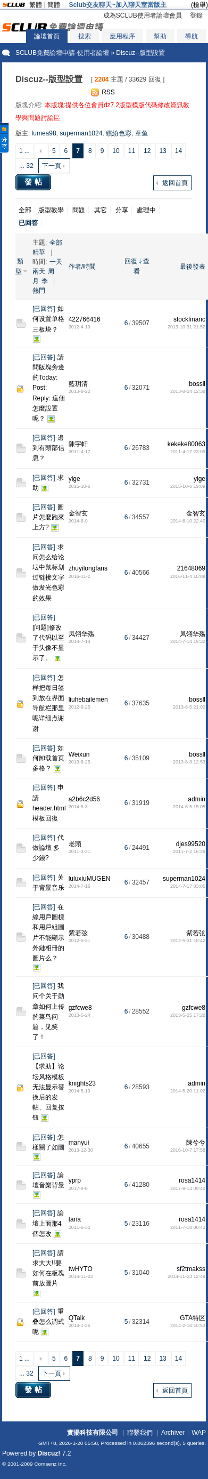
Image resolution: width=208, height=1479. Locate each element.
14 (178, 151)
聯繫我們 (140, 1432)
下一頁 (51, 166)
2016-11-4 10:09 (187, 576)
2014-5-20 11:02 (187, 1091)
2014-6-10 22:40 (187, 521)
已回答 (43, 308)
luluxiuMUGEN (90, 878)
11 (131, 151)
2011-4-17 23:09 (187, 451)
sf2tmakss (191, 1269)
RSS (108, 92)
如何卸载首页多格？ (48, 758)
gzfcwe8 (80, 1007)
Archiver (173, 1432)
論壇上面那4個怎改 (48, 1223)
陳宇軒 (78, 444)
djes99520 (190, 844)
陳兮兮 (195, 1142)
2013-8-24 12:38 (187, 391)
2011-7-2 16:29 (189, 851)
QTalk (77, 1318)
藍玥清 (78, 384)
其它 (100, 210)
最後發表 (192, 266)
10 (115, 151)
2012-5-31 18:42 (187, 940)
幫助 (160, 36)
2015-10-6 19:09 (187, 486)
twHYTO (81, 1269)
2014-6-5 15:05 (189, 806)
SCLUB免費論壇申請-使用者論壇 (62, 53)
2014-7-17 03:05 (187, 886)
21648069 (191, 568)
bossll (197, 384)
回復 (130, 261)
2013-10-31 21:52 (186, 326)
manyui (79, 1142)
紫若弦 (78, 933)
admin (196, 799)
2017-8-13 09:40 (187, 1188)
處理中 (146, 210)
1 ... (24, 151)
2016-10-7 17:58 (187, 1150)
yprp (75, 1180)
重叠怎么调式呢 (48, 1322)
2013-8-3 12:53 (189, 762)
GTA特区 (192, 1318)
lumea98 (44, 133)
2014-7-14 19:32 (187, 641)
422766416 (85, 319)
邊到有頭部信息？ (48, 448)
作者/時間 (82, 266)
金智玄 (78, 513)
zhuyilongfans (88, 568)
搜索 (84, 36)
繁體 (35, 5)
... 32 (26, 166)
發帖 (34, 182)
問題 (78, 210)
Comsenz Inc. (50, 1464)
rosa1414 (192, 1180)
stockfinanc (189, 319)
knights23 (82, 1083)
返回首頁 (175, 183)
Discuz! (49, 1453)
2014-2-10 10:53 (187, 1325)
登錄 (196, 15)
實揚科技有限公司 (92, 1432)
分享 (121, 210)
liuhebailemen (88, 699)
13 (162, 151)
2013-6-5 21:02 (189, 707)
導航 (191, 36)
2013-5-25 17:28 (187, 1015)
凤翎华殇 (81, 634)
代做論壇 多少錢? (48, 848)
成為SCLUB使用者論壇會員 (142, 15)
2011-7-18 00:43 (187, 1227)
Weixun (79, 754)
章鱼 (141, 133)
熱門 (38, 290)
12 (147, 151)
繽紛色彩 (118, 133)
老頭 (75, 844)
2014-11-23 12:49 (186, 1276)
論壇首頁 (47, 36)
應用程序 (122, 36)
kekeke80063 (186, 444)
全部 (25, 210)
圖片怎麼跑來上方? (48, 517)
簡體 (53, 5)
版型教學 (51, 210)
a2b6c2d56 (84, 799)
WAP (199, 1432)
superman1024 (81, 133)
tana (75, 1219)
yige (74, 479)
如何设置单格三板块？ (48, 319)
